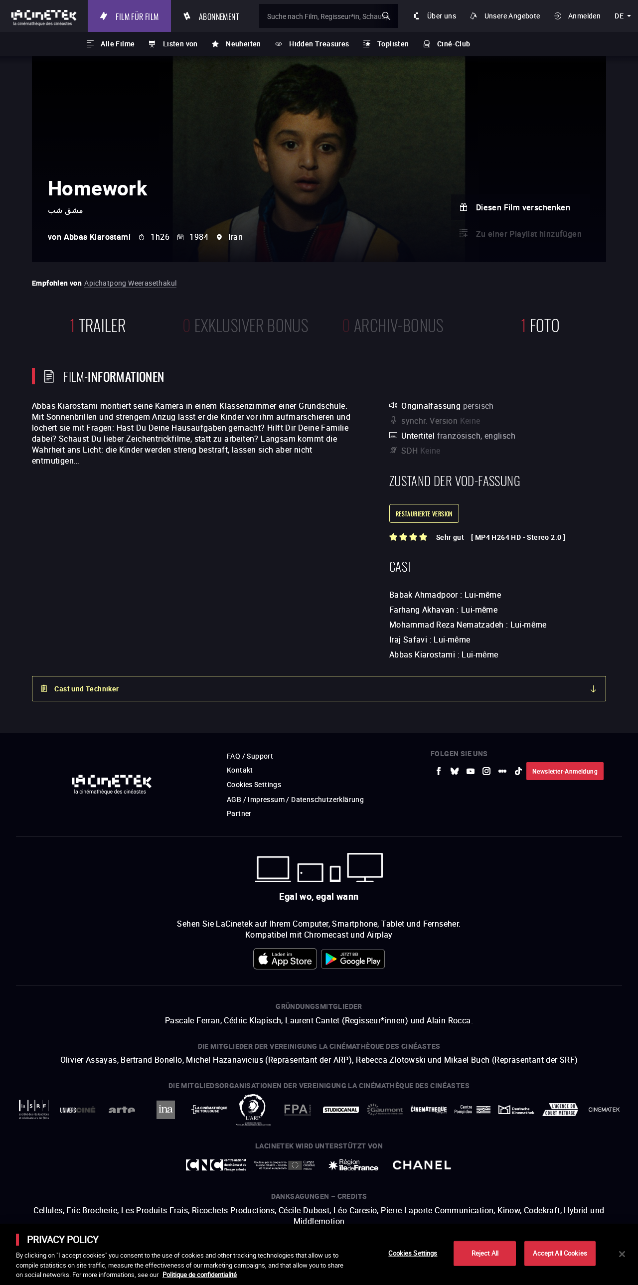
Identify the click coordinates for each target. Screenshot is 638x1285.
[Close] (622, 1254)
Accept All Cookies (560, 1253)
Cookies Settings (412, 1253)
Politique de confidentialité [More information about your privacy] (199, 1274)
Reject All (485, 1253)
